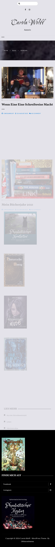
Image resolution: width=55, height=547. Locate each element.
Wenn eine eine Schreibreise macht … (27, 106)
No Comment (36, 113)
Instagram (28, 490)
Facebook (28, 484)
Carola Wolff (27, 23)
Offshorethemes (27, 541)
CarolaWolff (9, 113)
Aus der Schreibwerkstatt (13, 100)
